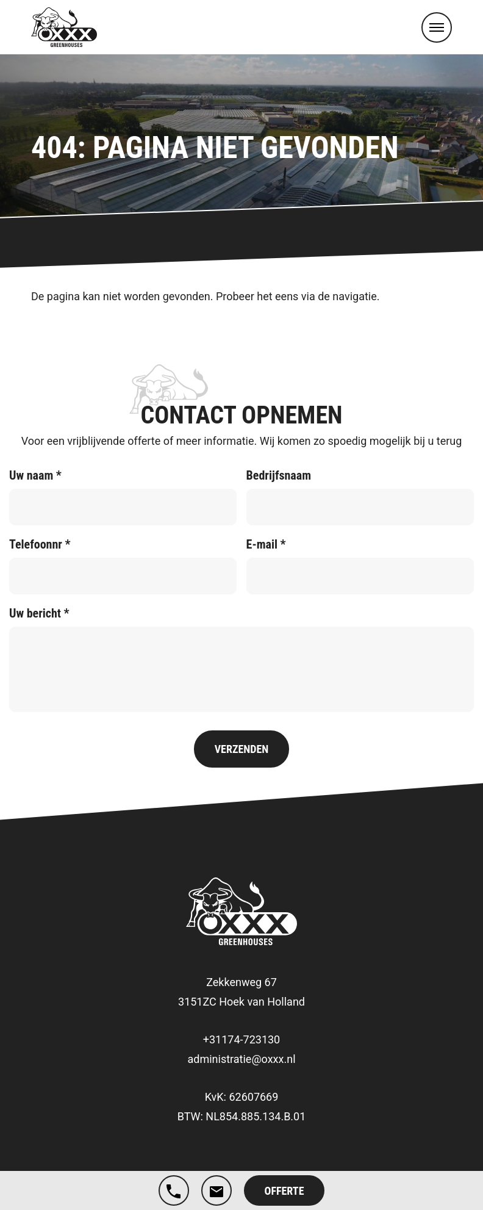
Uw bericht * (39, 613)
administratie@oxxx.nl (241, 1059)
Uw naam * (35, 475)
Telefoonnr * (40, 544)
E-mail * (266, 544)
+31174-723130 (241, 1039)
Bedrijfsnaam (278, 475)
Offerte (284, 1190)
